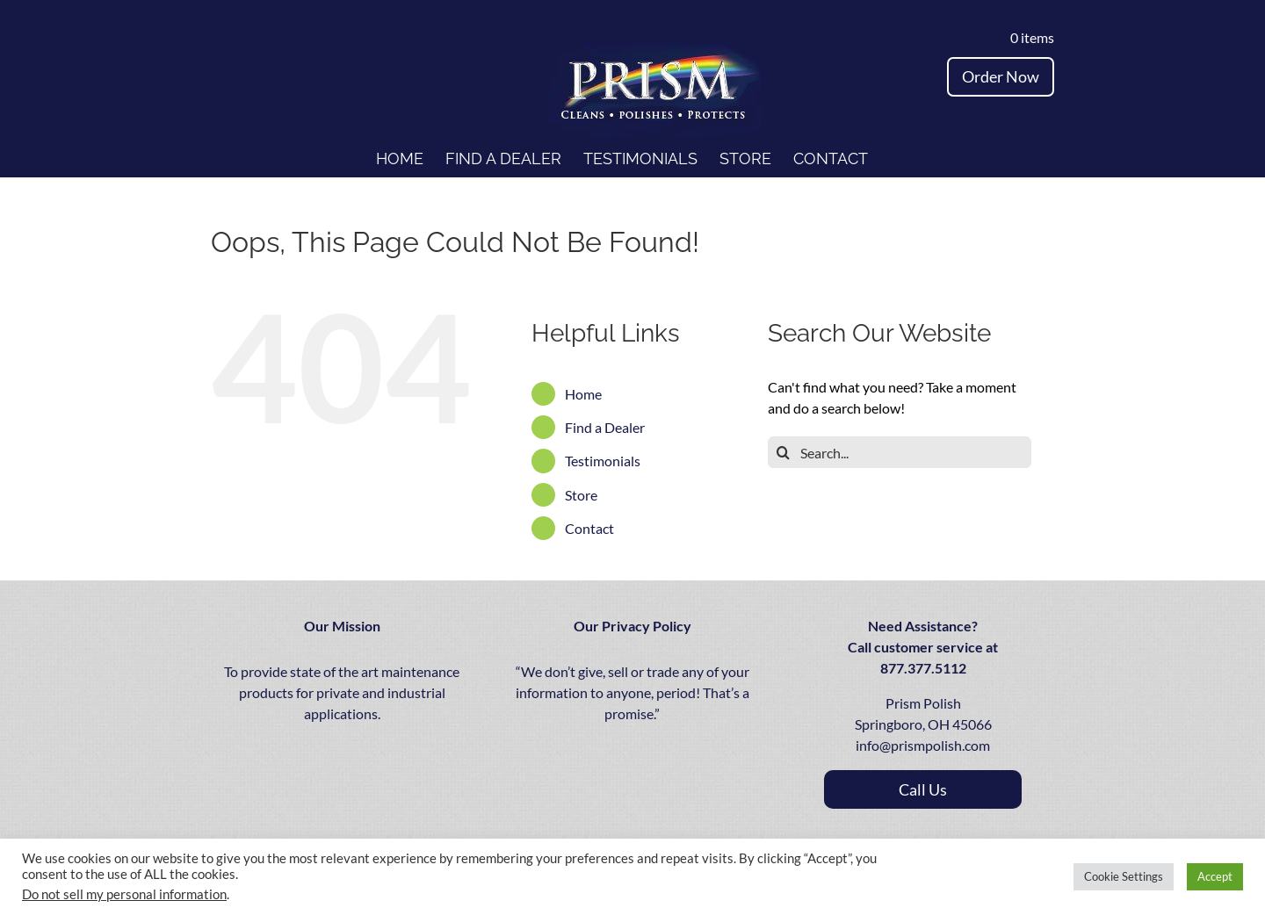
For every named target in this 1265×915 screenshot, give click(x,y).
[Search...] (899, 452)
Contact (589, 528)
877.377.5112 (923, 667)
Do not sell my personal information (124, 894)
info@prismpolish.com (923, 745)
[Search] (783, 452)
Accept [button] (1214, 876)
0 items (1028, 37)
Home (583, 393)
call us (923, 789)
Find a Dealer (605, 427)
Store (581, 494)
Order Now (1000, 76)
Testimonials (602, 460)
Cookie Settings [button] (1123, 876)
